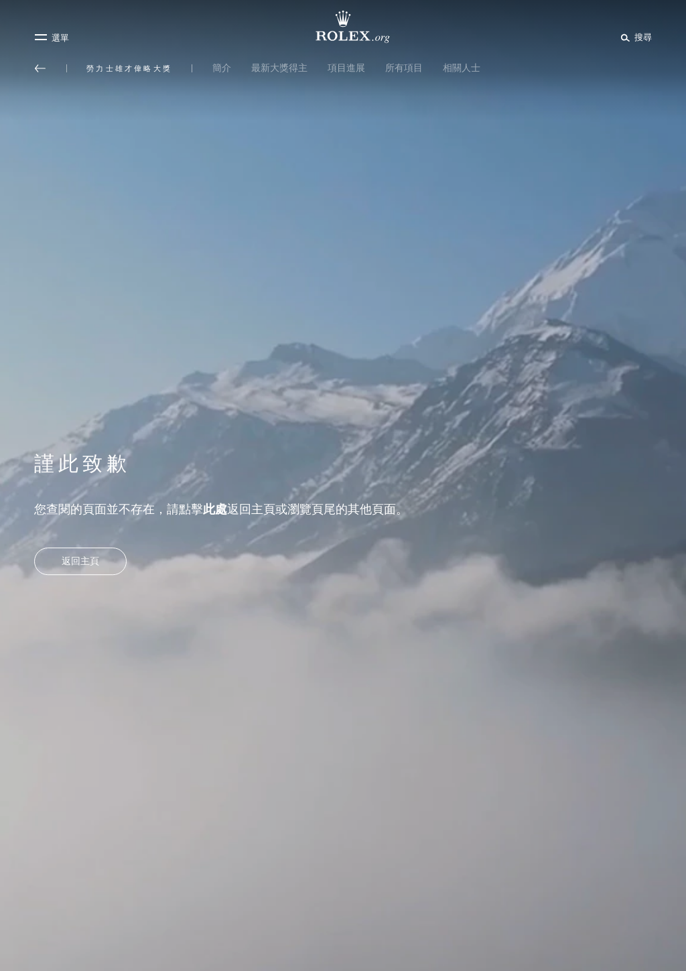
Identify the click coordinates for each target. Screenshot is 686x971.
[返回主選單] (40, 68)
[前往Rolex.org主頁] (343, 27)
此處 (215, 509)
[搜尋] (634, 37)
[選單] (51, 37)
